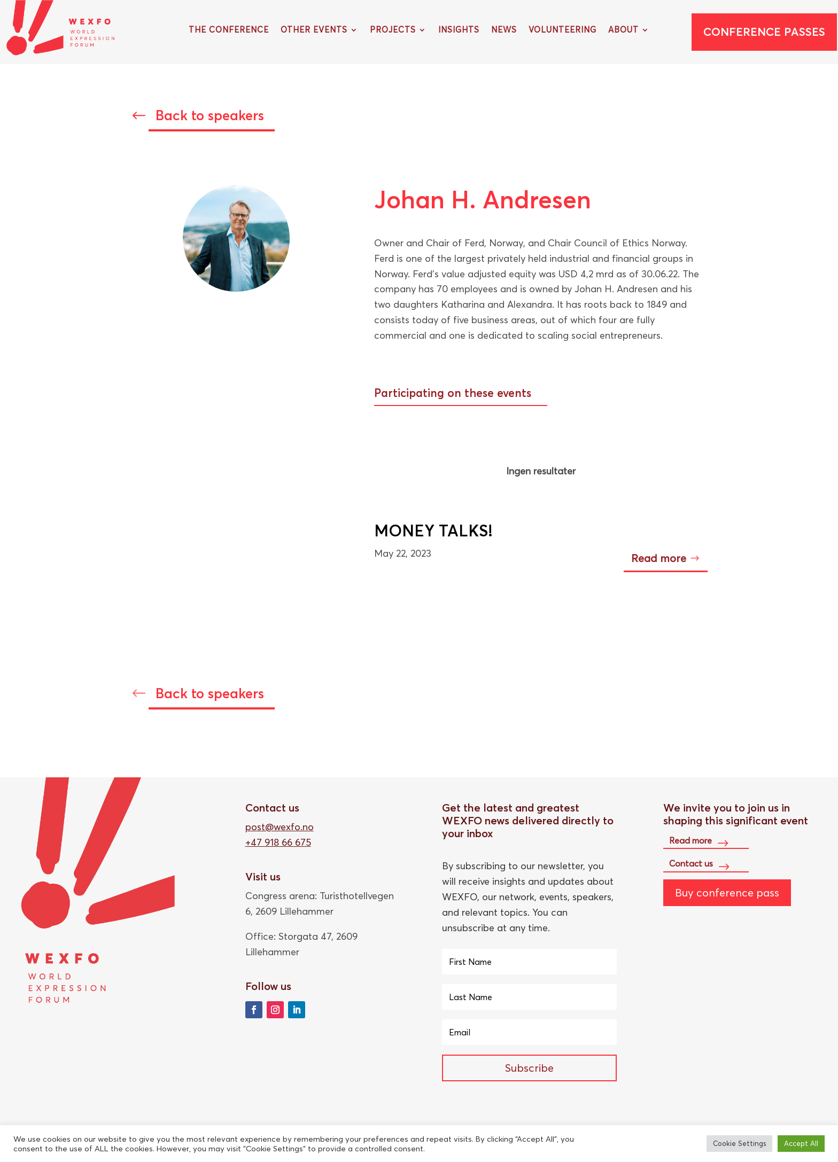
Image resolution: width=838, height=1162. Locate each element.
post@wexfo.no (279, 827)
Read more (658, 558)
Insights (458, 30)
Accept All (801, 1143)
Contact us (691, 863)
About (623, 30)
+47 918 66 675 (278, 842)
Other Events (314, 30)
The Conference (229, 30)
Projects (393, 30)
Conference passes (764, 31)
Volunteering (562, 30)
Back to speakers (210, 115)
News (504, 30)
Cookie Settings (739, 1143)
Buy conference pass (727, 892)
